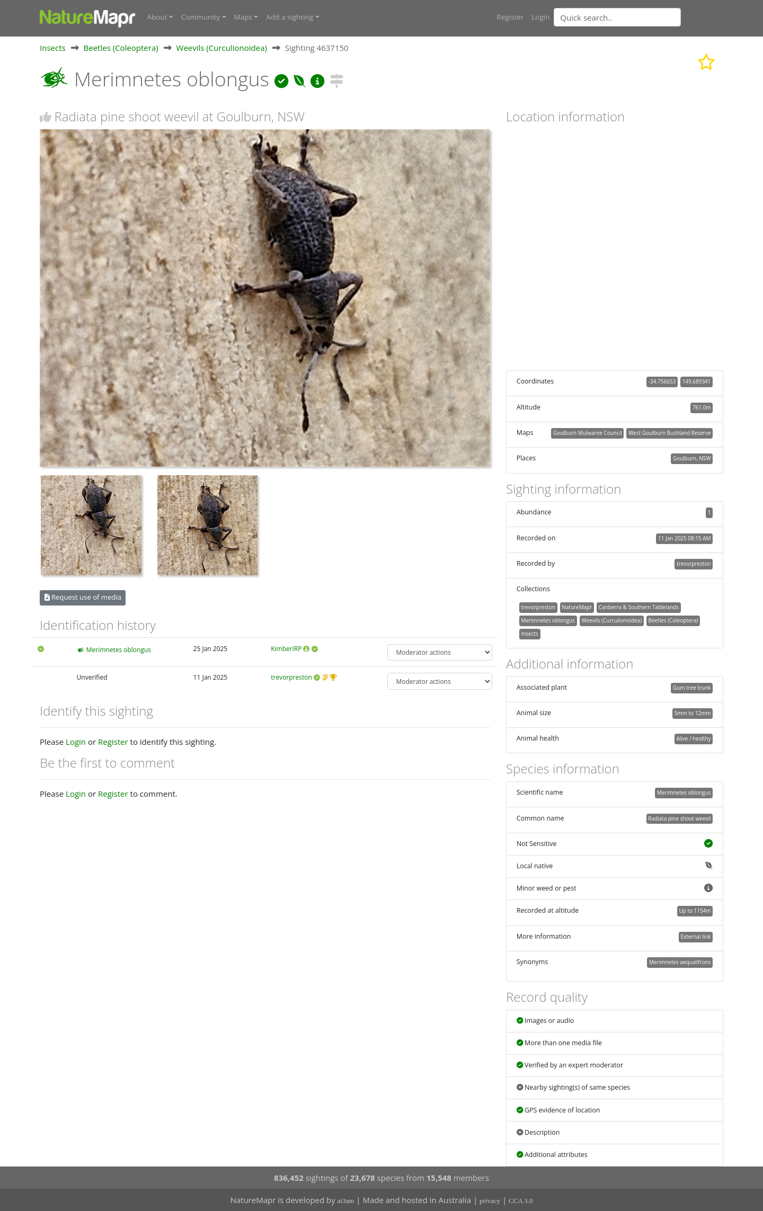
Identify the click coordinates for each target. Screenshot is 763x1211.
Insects (53, 47)
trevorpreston (291, 677)
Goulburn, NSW (692, 458)
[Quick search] (617, 16)
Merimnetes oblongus (118, 649)
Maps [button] (243, 17)
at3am (346, 1201)
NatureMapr (577, 606)
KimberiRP (286, 648)
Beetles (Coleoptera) (121, 47)
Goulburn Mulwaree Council (587, 432)
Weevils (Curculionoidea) (221, 47)
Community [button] (200, 17)
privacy (490, 1201)
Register (510, 17)
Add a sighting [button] (289, 17)
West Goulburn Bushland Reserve (669, 432)
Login (540, 17)
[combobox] (638, 16)
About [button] (157, 17)
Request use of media (83, 597)
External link (695, 936)
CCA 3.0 (521, 1201)
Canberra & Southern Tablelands (639, 606)
